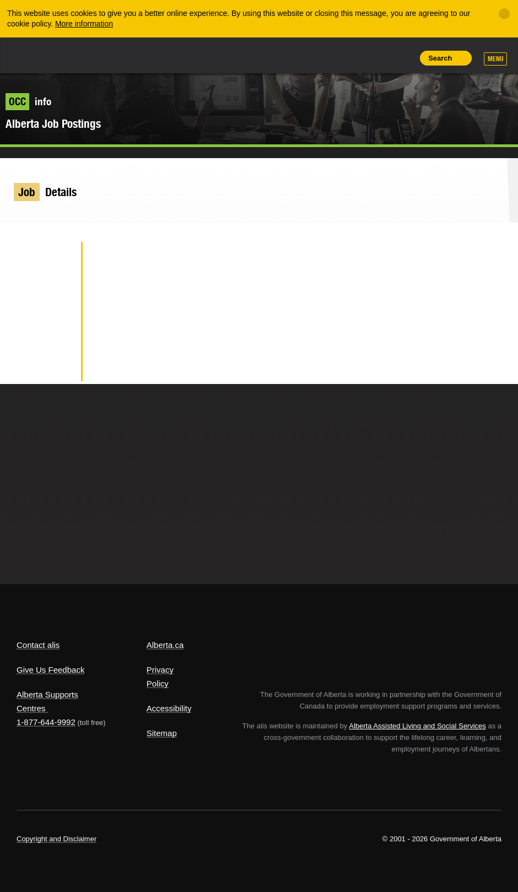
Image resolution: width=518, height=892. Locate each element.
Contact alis (38, 645)
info (28, 101)
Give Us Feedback (50, 669)
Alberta (37, 54)
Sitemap (162, 733)
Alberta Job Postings (53, 124)
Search (440, 58)
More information (84, 23)
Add (352, 57)
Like (377, 57)
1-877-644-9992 (46, 722)
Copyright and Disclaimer (56, 839)
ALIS (90, 54)
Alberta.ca (165, 645)
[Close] (504, 13)
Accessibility (169, 708)
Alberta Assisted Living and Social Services (417, 726)
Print (402, 57)
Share (327, 57)
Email (54, 365)
